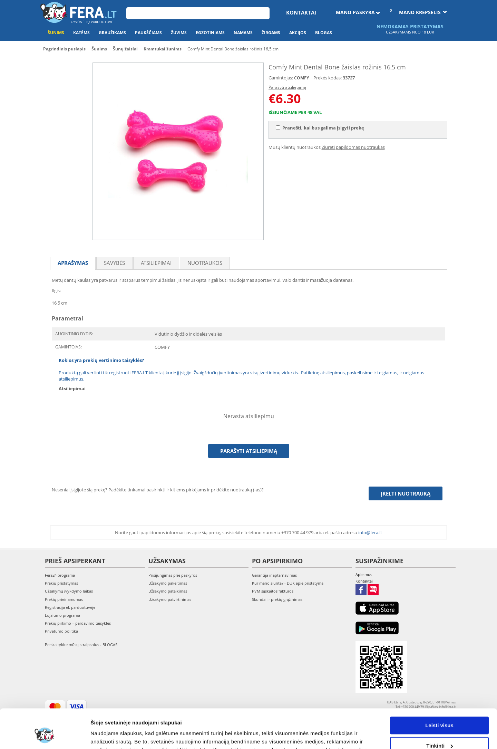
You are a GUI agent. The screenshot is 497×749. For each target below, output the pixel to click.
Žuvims (179, 33)
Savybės (114, 262)
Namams (243, 33)
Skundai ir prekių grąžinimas (277, 599)
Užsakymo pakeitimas (167, 583)
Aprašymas (73, 262)
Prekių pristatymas (61, 583)
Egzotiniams (210, 33)
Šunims (56, 33)
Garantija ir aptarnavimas (274, 575)
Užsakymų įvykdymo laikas (69, 591)
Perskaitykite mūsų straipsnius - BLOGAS (81, 644)
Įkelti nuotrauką (405, 493)
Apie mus (363, 574)
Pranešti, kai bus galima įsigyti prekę (320, 128)
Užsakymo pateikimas (167, 591)
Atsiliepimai (156, 262)
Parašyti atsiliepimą (287, 87)
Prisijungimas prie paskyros (172, 575)
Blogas (323, 33)
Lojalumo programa (62, 615)
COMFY (301, 78)
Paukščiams (148, 33)
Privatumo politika (61, 631)
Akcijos (297, 33)
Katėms (81, 33)
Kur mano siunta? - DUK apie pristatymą (287, 583)
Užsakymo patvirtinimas (169, 599)
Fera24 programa (60, 575)
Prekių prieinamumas (64, 599)
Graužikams (112, 33)
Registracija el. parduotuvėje (70, 607)
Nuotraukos (204, 262)
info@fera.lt (370, 532)
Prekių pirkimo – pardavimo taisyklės (78, 623)
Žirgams (271, 33)
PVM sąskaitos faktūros (272, 591)
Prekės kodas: (327, 78)
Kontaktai (301, 12)
